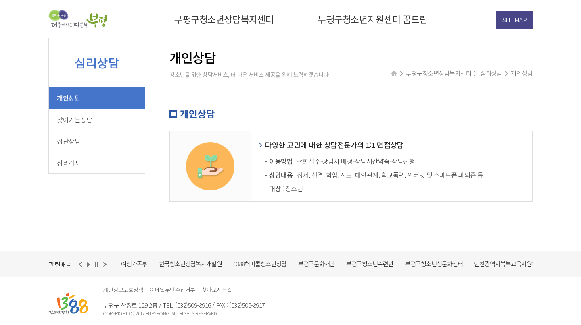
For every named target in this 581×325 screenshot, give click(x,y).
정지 (96, 264)
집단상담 (68, 141)
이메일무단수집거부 (172, 290)
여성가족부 (134, 263)
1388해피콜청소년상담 (259, 263)
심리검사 (68, 163)
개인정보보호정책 (123, 290)
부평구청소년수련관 (369, 263)
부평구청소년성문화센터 (434, 263)
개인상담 (68, 98)
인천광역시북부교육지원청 (505, 263)
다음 (104, 264)
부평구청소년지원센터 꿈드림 (373, 19)
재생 (88, 264)
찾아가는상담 (74, 119)
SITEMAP (514, 19)
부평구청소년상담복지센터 (224, 19)
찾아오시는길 (217, 290)
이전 (80, 264)
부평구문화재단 (316, 263)
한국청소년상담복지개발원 (190, 263)
